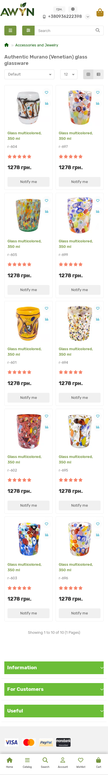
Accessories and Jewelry (36, 45)
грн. (59, 9)
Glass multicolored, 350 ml (24, 136)
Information (55, 667)
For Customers (55, 689)
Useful (55, 711)
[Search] (69, 30)
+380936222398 (61, 16)
